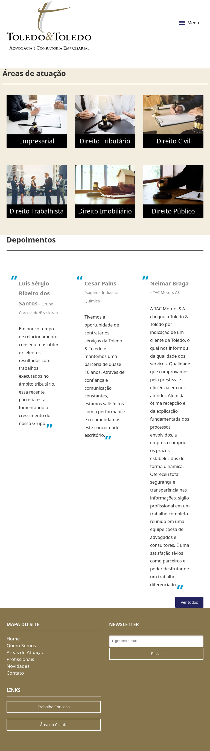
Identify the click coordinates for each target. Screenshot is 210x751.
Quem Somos (21, 645)
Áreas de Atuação (26, 652)
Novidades (18, 666)
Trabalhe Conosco (54, 706)
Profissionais (20, 659)
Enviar (156, 654)
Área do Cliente (53, 724)
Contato (15, 673)
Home (13, 639)
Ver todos (189, 602)
